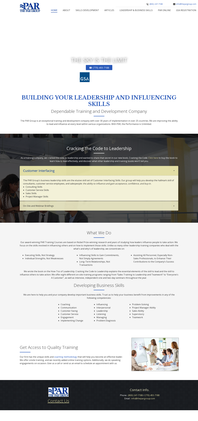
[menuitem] (54, 10)
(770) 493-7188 (152, 395)
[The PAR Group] (30, 7)
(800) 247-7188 (156, 4)
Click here (153, 157)
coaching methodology (65, 356)
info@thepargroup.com (186, 4)
